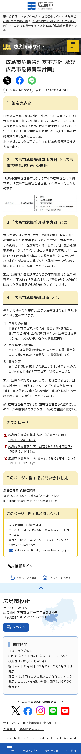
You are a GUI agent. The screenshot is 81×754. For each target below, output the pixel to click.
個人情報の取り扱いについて (43, 723)
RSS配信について (31, 728)
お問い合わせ (50, 751)
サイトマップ (11, 723)
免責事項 (9, 728)
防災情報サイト (50, 16)
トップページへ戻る (60, 578)
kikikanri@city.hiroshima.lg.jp (42, 550)
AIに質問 (71, 751)
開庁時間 (20, 644)
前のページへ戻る (27, 578)
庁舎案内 (19, 627)
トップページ (29, 16)
